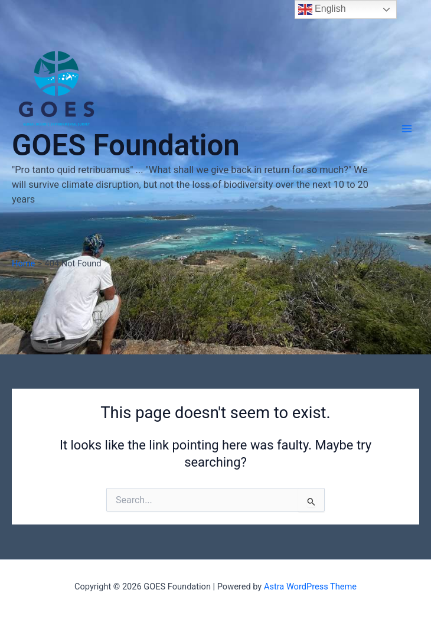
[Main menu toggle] (406, 128)
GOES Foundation (126, 145)
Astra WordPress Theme (310, 586)
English (322, 9)
